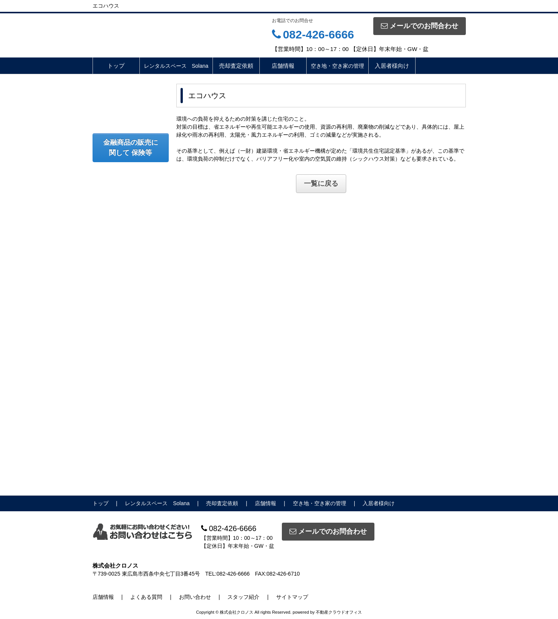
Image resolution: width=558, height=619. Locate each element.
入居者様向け (392, 65)
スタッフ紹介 (243, 597)
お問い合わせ (195, 597)
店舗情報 (283, 65)
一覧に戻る (321, 183)
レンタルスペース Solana (176, 66)
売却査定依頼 (236, 65)
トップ (116, 65)
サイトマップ (292, 597)
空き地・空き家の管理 (337, 66)
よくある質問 (146, 597)
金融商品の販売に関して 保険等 (130, 147)
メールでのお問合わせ (419, 26)
